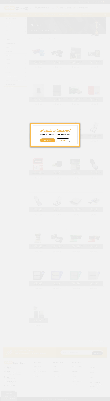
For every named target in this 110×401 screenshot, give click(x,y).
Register (47, 140)
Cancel (63, 140)
